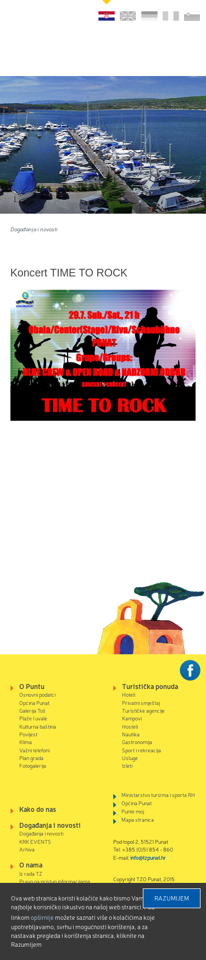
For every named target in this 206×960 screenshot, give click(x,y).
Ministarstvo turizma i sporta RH (158, 794)
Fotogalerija (32, 765)
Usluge (130, 757)
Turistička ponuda (150, 686)
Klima (25, 741)
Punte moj (132, 811)
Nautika (131, 733)
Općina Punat (34, 702)
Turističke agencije (143, 710)
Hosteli (130, 726)
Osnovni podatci (37, 694)
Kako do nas (37, 808)
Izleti (127, 765)
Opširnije (42, 917)
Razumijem (171, 897)
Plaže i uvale (33, 718)
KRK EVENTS (35, 841)
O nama (30, 864)
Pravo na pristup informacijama (54, 881)
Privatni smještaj (141, 702)
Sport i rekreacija (141, 749)
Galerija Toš (32, 710)
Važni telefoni (34, 749)
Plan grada (31, 757)
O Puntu (31, 686)
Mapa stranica (137, 819)
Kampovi (132, 718)
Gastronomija (137, 741)
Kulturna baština (37, 726)
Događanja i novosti (34, 228)
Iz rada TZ (30, 873)
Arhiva (27, 849)
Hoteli (128, 694)
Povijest (28, 733)
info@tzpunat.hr (148, 857)
